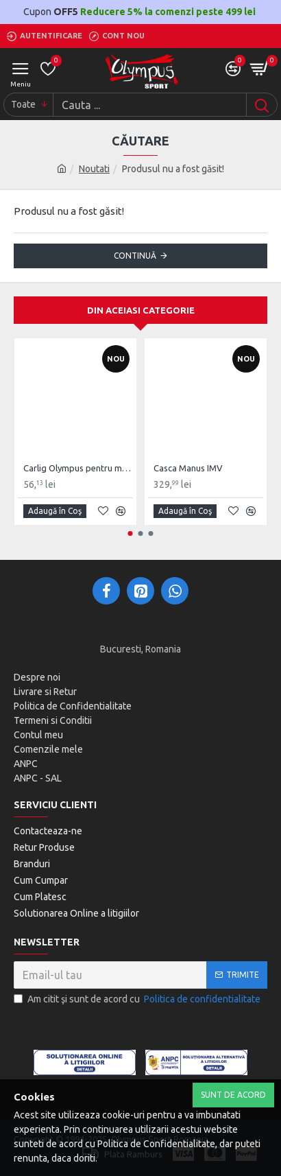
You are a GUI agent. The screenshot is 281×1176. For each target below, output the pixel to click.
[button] (130, 533)
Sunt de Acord (233, 1094)
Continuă (135, 255)
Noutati (94, 168)
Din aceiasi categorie (141, 310)
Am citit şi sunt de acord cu (138, 999)
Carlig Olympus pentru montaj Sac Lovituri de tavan (78, 468)
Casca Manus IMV (188, 468)
